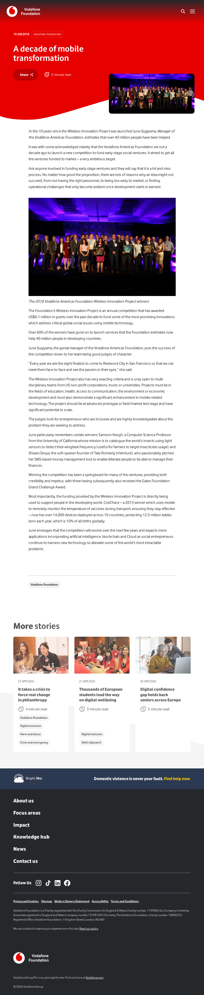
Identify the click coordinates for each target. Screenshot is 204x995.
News (19, 849)
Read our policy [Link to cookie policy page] (88, 928)
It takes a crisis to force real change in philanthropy (34, 694)
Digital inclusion (30, 726)
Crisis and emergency (34, 742)
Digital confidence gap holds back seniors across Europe (160, 694)
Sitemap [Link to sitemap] (46, 901)
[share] (25, 75)
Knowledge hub (31, 837)
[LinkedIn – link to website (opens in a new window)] (57, 883)
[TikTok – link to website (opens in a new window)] (48, 883)
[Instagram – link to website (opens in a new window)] (38, 883)
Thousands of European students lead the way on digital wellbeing (100, 694)
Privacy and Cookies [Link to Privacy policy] (26, 901)
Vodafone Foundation (47, 34)
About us (23, 801)
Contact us (25, 861)
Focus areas (26, 813)
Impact (21, 825)
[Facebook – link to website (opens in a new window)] (67, 883)
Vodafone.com (94, 977)
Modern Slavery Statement (72, 901)
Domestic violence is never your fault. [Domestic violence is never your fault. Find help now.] (142, 778)
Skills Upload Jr (92, 742)
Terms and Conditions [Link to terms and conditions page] (125, 901)
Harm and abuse (30, 734)
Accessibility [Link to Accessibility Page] (100, 901)
